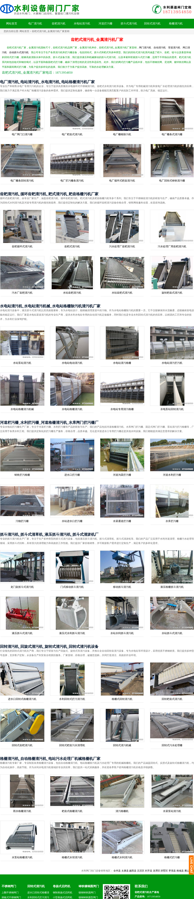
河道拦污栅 (105, 23)
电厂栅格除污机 (122, 134)
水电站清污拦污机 (172, 363)
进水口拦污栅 (72, 474)
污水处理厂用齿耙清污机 (172, 246)
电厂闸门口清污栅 (22, 134)
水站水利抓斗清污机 (122, 633)
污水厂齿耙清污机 (22, 292)
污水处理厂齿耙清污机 (122, 246)
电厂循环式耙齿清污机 (122, 180)
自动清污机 (160, 47)
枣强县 (176, 870)
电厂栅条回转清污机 (22, 180)
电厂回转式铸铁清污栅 (172, 180)
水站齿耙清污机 (72, 292)
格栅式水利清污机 (122, 857)
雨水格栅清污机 (22, 811)
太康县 (129, 870)
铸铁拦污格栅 (22, 474)
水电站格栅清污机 (72, 409)
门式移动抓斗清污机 (72, 587)
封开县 (153, 870)
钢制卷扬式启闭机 (62, 892)
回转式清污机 (152, 23)
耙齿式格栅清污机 (72, 811)
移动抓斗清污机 (122, 587)
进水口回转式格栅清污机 (22, 699)
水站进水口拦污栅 (72, 521)
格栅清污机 (176, 23)
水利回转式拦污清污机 (72, 699)
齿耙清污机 (58, 23)
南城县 (184, 870)
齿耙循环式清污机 (22, 246)
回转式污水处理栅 (172, 745)
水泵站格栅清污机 (22, 857)
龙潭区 (160, 870)
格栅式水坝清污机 (72, 857)
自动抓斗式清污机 (19, 52)
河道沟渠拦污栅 (122, 474)
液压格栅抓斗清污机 (172, 587)
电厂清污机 (35, 23)
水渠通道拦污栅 (122, 521)
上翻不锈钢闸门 (10, 892)
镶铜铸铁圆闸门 (87, 892)
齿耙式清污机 (72, 246)
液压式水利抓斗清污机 (72, 633)
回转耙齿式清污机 (172, 699)
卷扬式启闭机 (61, 886)
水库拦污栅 (172, 521)
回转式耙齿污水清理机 (72, 745)
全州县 (121, 870)
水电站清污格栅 (122, 363)
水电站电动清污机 (72, 363)
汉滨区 (145, 870)
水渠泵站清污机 (172, 811)
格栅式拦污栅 (172, 857)
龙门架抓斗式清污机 (22, 587)
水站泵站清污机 (22, 363)
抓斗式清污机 (129, 23)
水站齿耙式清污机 (122, 292)
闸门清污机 (145, 47)
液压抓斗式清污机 (22, 633)
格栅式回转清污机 (122, 699)
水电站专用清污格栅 (122, 409)
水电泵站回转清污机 (172, 409)
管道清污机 (174, 47)
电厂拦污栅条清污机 (72, 180)
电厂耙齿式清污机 (72, 134)
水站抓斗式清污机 (172, 633)
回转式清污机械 (122, 745)
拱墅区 (168, 870)
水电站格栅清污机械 (22, 409)
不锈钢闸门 (9, 886)
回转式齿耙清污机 (22, 745)
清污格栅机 (122, 811)
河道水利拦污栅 (172, 474)
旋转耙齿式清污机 (172, 292)
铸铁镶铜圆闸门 (89, 886)
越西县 (137, 870)
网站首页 (11, 23)
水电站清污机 (82, 23)
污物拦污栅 (22, 521)
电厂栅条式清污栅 (172, 134)
